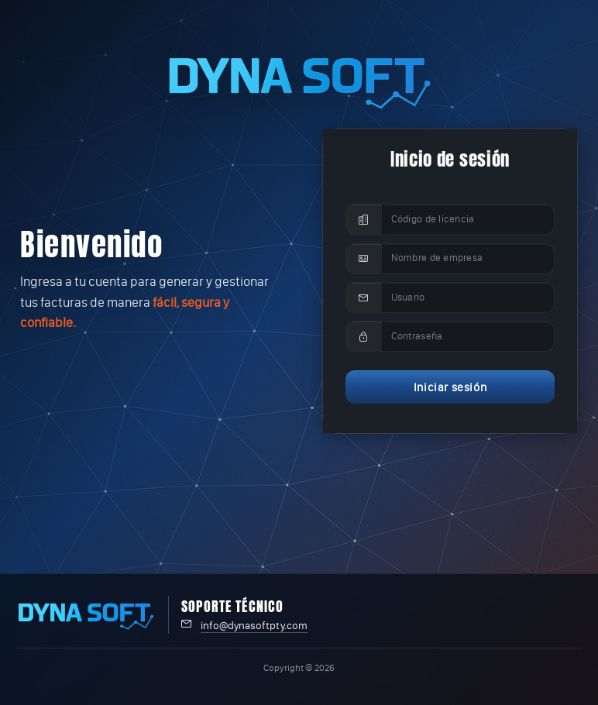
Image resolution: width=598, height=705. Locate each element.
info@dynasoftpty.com (254, 625)
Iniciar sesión (450, 387)
